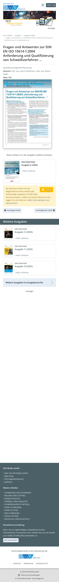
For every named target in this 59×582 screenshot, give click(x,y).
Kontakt (17, 563)
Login (46, 189)
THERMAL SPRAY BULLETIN (16, 501)
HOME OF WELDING (12, 507)
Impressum (28, 563)
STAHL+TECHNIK (11, 516)
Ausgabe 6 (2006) (29, 35)
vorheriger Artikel (12, 210)
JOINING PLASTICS (12, 498)
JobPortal (8, 482)
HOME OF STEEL (11, 510)
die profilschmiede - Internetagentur (31, 578)
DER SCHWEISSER (11, 513)
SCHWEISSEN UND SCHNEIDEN (17, 492)
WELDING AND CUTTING (14, 495)
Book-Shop (9, 476)
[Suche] (43, 5)
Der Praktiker (7, 35)
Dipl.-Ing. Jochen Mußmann (23, 71)
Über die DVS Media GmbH (16, 473)
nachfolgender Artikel (45, 210)
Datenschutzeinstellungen (30, 575)
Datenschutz (42, 563)
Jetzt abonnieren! (10, 540)
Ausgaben (18, 35)
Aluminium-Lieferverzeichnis (17, 519)
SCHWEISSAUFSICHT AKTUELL (17, 504)
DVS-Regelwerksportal (14, 479)
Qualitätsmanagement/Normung (17, 67)
